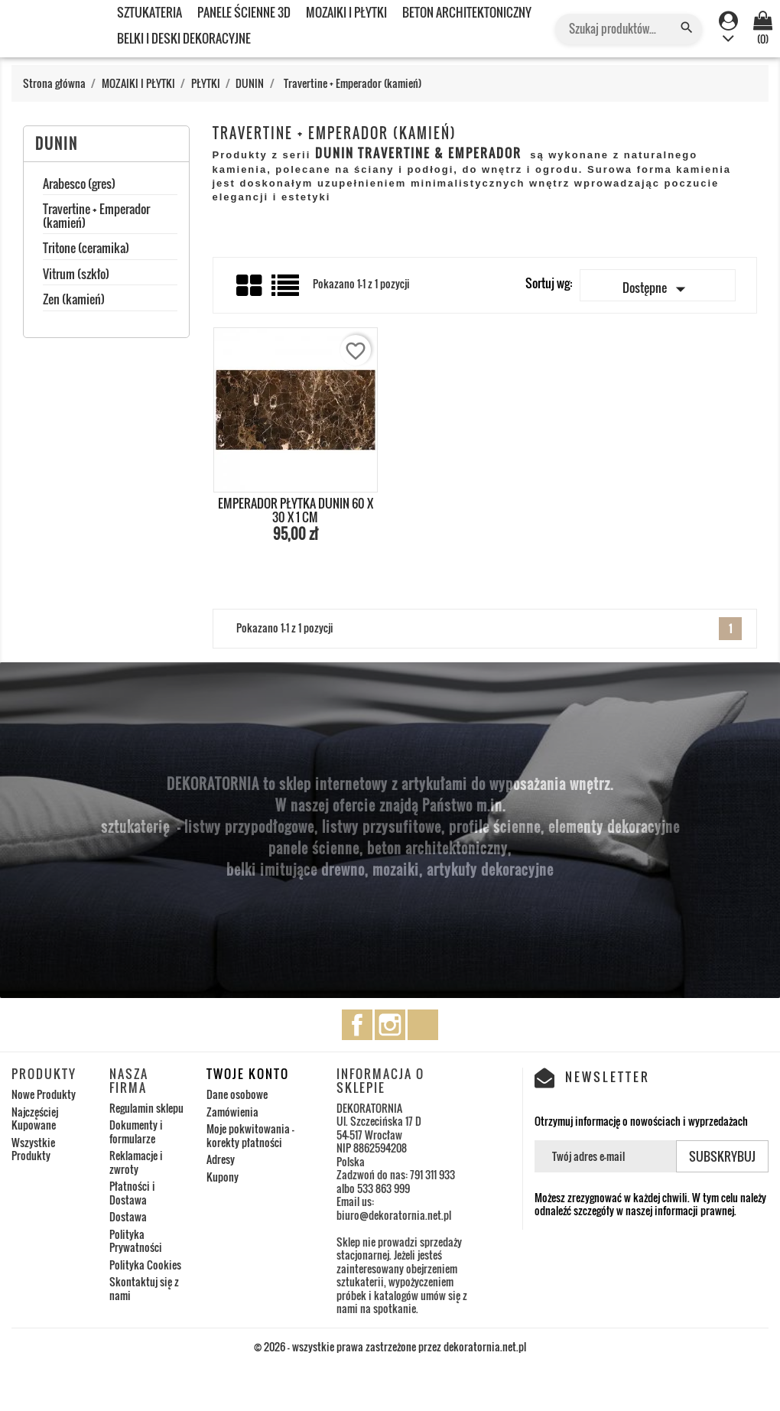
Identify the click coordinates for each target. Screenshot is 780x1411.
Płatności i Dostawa (132, 1193)
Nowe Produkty (43, 1094)
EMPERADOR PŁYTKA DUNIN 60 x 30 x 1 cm (295, 510)
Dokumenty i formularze (136, 1131)
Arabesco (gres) (79, 185)
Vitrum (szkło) (76, 275)
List (286, 291)
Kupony (222, 1177)
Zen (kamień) (74, 300)
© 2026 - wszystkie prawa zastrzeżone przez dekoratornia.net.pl (390, 1346)
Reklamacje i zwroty (136, 1162)
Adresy (220, 1159)
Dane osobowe (237, 1094)
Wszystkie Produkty (33, 1149)
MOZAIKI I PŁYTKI (346, 12)
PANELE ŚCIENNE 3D (244, 12)
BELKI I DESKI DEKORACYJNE (184, 38)
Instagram (390, 1024)
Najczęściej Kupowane (34, 1118)
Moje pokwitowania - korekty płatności (250, 1135)
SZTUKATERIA (149, 12)
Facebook (357, 1024)
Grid (250, 286)
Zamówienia (232, 1112)
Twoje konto (247, 1074)
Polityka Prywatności (135, 1241)
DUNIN (56, 144)
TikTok (423, 1024)
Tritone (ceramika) (86, 249)
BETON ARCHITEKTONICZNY (466, 12)
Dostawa (128, 1216)
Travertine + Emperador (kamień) (96, 217)
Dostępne (657, 289)
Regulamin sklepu (146, 1108)
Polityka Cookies (145, 1265)
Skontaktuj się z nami (144, 1288)
